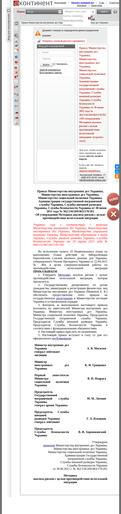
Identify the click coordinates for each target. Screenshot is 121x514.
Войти (46, 65)
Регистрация (60, 2)
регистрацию (64, 298)
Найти (104, 11)
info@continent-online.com (92, 180)
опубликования (61, 338)
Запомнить (62, 64)
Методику (64, 274)
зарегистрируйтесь (89, 171)
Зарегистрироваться (49, 70)
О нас (101, 2)
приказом (49, 445)
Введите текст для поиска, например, (74, 18)
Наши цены (96, 5)
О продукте (114, 2)
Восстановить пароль (50, 72)
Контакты (81, 5)
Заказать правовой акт (82, 2)
